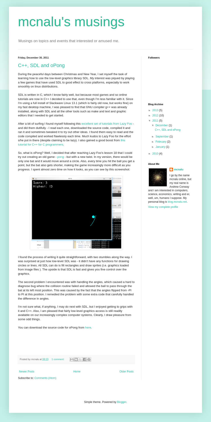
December (162, 125)
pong (60, 157)
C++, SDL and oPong (41, 65)
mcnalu (178, 169)
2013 (155, 110)
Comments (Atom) (45, 378)
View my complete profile (163, 207)
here (88, 327)
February (161, 141)
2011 (155, 120)
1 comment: (58, 359)
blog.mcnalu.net (177, 201)
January (161, 146)
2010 (155, 153)
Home (77, 371)
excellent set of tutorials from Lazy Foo (106, 123)
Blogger (121, 402)
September (162, 136)
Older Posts (126, 371)
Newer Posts (26, 371)
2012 (155, 115)
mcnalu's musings (71, 21)
